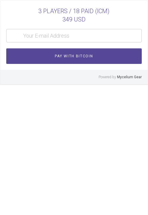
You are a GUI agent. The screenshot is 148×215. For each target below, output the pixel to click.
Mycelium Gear (129, 77)
